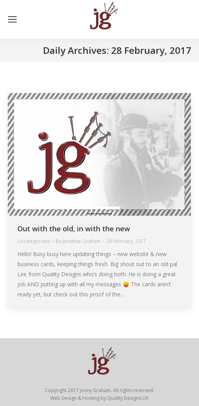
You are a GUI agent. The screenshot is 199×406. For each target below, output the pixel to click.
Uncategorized (33, 241)
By (78, 241)
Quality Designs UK (128, 398)
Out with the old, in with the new (73, 228)
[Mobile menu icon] (12, 19)
